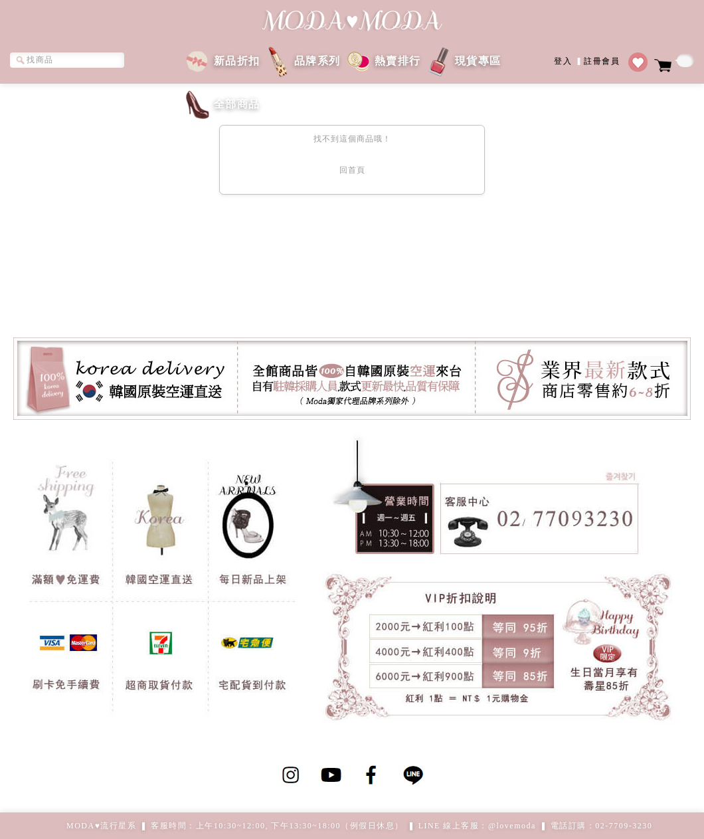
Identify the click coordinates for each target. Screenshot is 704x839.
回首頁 (352, 170)
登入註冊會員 (587, 60)
